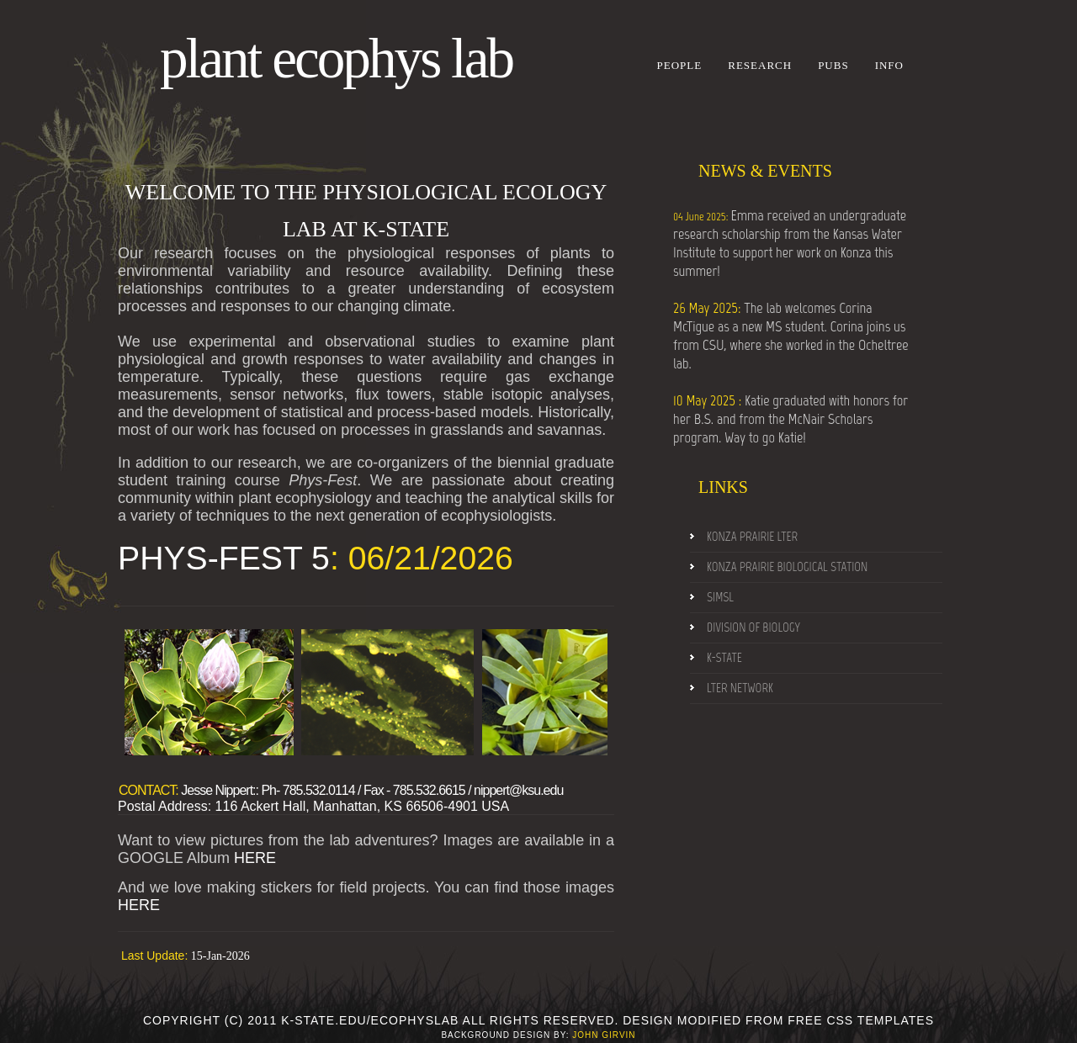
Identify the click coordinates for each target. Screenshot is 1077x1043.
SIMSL (720, 597)
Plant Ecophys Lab (336, 58)
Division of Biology (753, 627)
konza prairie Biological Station (787, 566)
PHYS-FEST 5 (224, 558)
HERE (255, 858)
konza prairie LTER (752, 536)
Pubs (833, 65)
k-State (724, 657)
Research (760, 65)
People (680, 65)
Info (889, 65)
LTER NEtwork (740, 688)
